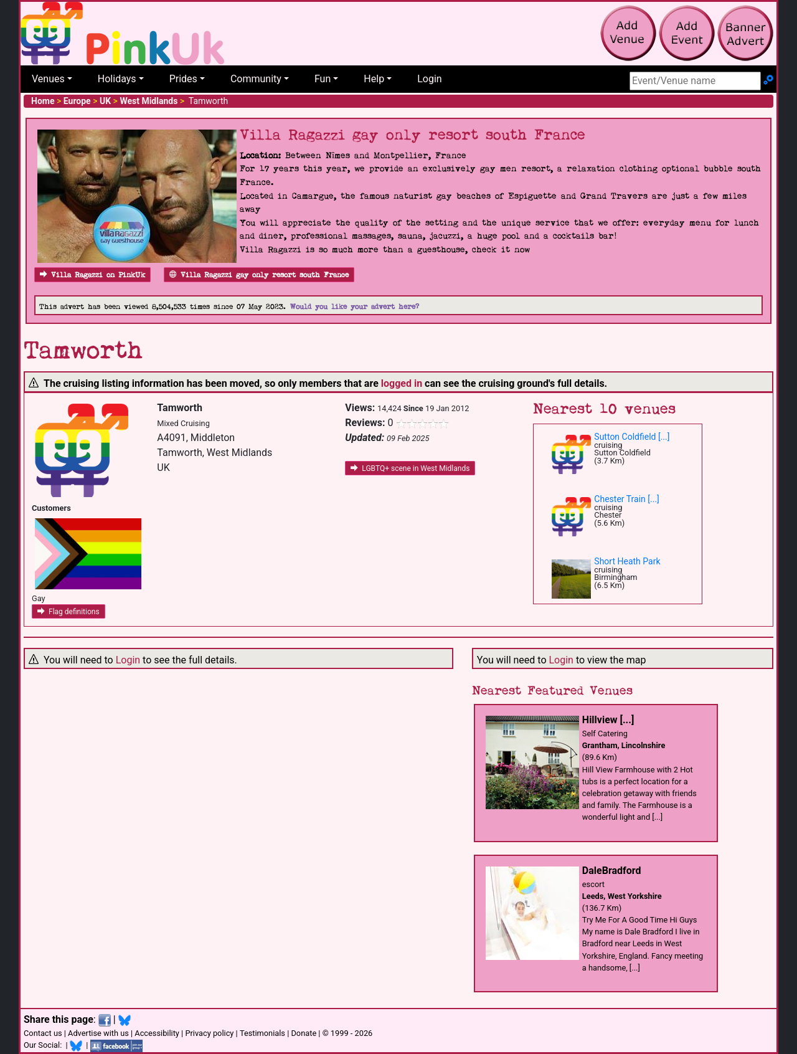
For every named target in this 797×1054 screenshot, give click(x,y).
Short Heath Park (627, 561)
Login (429, 79)
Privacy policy (209, 1033)
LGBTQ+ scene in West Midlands (410, 468)
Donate (303, 1033)
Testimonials (262, 1033)
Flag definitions (68, 611)
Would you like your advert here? (354, 306)
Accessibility (156, 1033)
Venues (48, 79)
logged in (401, 383)
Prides (183, 79)
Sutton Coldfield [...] (631, 437)
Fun (322, 79)
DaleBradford (611, 870)
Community (255, 79)
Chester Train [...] (626, 499)
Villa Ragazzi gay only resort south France (259, 275)
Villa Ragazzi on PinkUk (92, 275)
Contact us (43, 1033)
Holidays (117, 79)
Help (374, 79)
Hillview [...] (608, 720)
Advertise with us (98, 1033)
